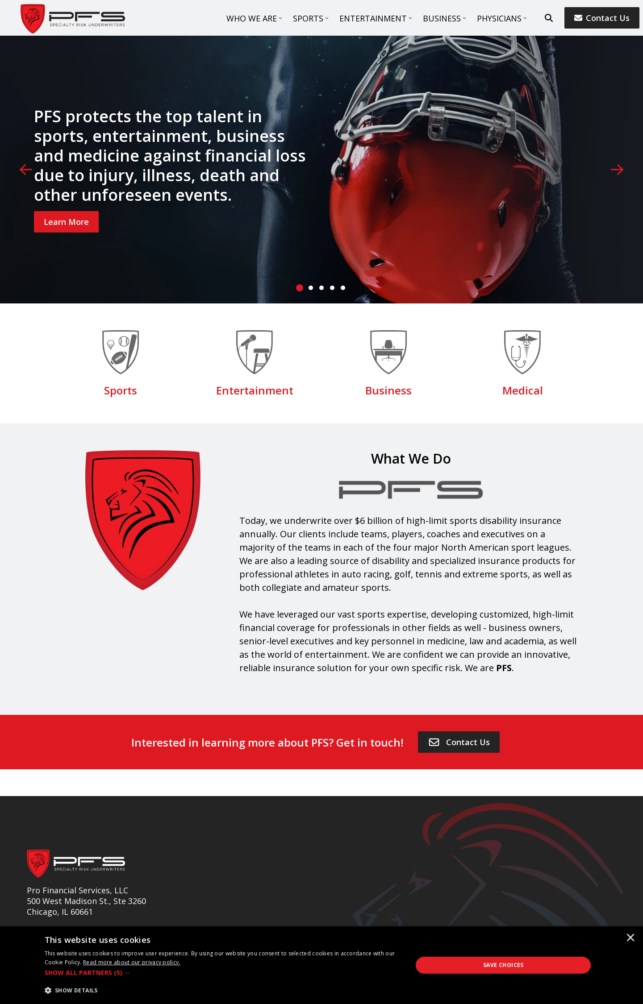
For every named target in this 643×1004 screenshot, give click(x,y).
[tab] (300, 287)
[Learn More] (66, 221)
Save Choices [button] (503, 965)
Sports (308, 18)
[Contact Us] (459, 742)
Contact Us (602, 17)
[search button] (549, 18)
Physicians (499, 18)
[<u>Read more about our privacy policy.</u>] (131, 962)
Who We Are (251, 18)
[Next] (617, 170)
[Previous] (26, 170)
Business (442, 18)
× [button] (630, 938)
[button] (223, 973)
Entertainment (373, 18)
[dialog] (321, 965)
